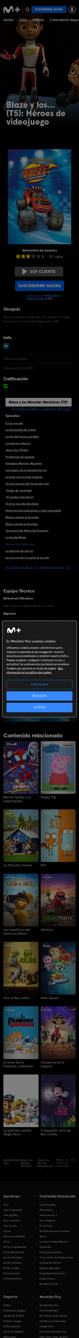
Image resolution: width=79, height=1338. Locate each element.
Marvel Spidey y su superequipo (17, 799)
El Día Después (11, 1326)
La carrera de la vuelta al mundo (27, 557)
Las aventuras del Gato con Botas (16, 931)
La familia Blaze (15, 537)
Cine (23, 20)
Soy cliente (39, 271)
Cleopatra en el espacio (52, 1064)
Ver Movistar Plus (49, 1305)
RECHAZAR (39, 696)
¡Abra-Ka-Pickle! (17, 450)
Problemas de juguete (19, 457)
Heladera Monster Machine (23, 463)
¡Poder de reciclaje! (18, 490)
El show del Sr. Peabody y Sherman (18, 1064)
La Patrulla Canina (17, 865)
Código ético (47, 1326)
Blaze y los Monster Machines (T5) (38, 402)
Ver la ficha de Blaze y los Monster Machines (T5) (37, 567)
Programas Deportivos (52, 1273)
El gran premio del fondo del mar (27, 483)
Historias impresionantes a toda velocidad (33, 510)
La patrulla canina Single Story (17, 1132)
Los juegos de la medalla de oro (26, 470)
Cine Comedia (11, 1220)
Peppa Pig (48, 797)
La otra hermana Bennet (54, 1241)
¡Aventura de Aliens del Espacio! (26, 530)
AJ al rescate (14, 423)
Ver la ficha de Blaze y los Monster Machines (40, 409)
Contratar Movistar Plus (53, 1331)
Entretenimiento (12, 1278)
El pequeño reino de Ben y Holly (56, 1132)
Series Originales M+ (15, 1246)
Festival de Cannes (50, 1262)
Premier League (12, 1321)
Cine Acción (10, 1225)
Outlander (45, 1246)
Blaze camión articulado (21, 524)
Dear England (47, 1220)
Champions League (14, 1310)
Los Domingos (47, 1204)
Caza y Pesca (47, 1278)
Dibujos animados (50, 1268)
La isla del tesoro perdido (22, 436)
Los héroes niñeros (17, 443)
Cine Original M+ (12, 1209)
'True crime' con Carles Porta (56, 1257)
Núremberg (46, 1209)
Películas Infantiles (14, 1236)
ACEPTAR (39, 707)
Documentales (11, 1273)
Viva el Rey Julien (16, 998)
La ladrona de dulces (19, 551)
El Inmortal (46, 1225)
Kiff (43, 865)
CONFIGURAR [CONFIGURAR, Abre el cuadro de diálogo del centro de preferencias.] (39, 684)
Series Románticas (13, 1252)
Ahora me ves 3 (48, 1215)
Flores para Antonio (51, 1252)
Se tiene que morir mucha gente (54, 1234)
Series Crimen (11, 1268)
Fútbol (38, 20)
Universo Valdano (13, 1331)
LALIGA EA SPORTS (13, 1315)
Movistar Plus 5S (49, 1283)
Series (8, 20)
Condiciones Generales (53, 1321)
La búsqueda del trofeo (20, 429)
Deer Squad (49, 998)
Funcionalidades (49, 1310)
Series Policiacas (12, 1257)
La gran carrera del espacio (23, 477)
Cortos (7, 1231)
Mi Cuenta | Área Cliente (53, 1315)
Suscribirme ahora (49, 9)
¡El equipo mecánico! (19, 497)
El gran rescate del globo (22, 503)
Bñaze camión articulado (22, 517)
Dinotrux (47, 930)
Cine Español (10, 1215)
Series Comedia (12, 1262)
